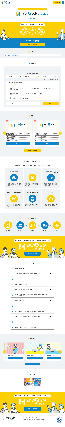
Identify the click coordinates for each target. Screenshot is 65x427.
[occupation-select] (32, 76)
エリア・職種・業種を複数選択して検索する (51, 79)
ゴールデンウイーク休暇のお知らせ (11, 55)
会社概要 (24, 419)
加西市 (22, 70)
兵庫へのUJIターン (33, 421)
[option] (18, 133)
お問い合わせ (25, 417)
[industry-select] (49, 76)
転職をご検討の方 (26, 421)
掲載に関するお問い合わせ (33, 417)
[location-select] (14, 76)
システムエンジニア (45, 70)
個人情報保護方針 (30, 419)
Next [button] (60, 133)
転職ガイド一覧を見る (32, 363)
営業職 (29, 70)
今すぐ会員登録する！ (32, 44)
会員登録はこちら (57, 2)
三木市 (26, 70)
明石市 (15, 70)
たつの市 (18, 70)
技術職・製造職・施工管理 (36, 70)
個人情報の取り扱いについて (39, 419)
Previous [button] (4, 133)
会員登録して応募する (32, 150)
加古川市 (11, 70)
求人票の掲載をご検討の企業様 (43, 421)
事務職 (51, 70)
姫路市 (7, 70)
